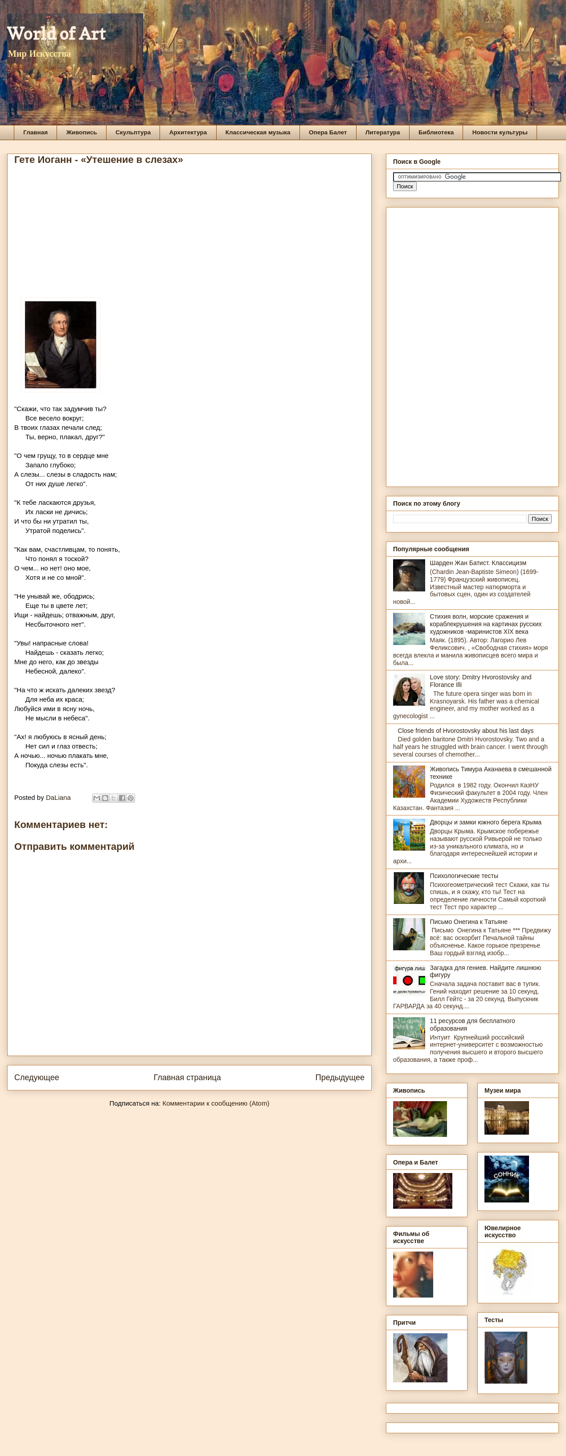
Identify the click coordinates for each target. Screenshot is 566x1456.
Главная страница (187, 1077)
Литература (382, 132)
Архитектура (188, 132)
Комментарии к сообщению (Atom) (216, 1103)
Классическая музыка (258, 132)
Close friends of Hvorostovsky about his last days (466, 730)
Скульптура (133, 132)
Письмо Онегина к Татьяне (469, 921)
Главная (35, 132)
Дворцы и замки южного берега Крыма (486, 822)
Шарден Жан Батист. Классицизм (478, 562)
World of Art (56, 33)
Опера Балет (328, 132)
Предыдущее (340, 1077)
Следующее (36, 1077)
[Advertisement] (189, 234)
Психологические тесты (464, 875)
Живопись (81, 132)
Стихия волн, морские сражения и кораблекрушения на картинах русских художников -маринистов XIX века (486, 624)
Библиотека (436, 132)
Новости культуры (500, 132)
